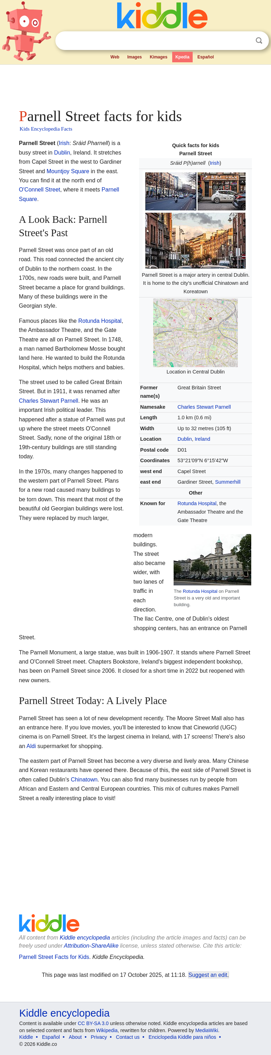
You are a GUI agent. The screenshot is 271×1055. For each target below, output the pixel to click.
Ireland (202, 439)
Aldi (31, 746)
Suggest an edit (207, 975)
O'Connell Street (39, 190)
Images (134, 57)
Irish (214, 163)
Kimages (158, 57)
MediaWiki (206, 1030)
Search (259, 41)
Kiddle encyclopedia (85, 938)
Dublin (184, 439)
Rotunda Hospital (196, 503)
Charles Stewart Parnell (204, 407)
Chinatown (84, 780)
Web (114, 57)
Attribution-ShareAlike (91, 946)
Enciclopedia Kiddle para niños (182, 1037)
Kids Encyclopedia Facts (46, 129)
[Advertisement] (135, 84)
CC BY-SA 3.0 (93, 1023)
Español (205, 57)
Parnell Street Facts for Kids (54, 957)
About (75, 1037)
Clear (245, 41)
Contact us (128, 1037)
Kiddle (26, 1037)
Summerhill (227, 482)
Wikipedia (107, 1030)
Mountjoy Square (68, 171)
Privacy (99, 1037)
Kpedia (182, 57)
